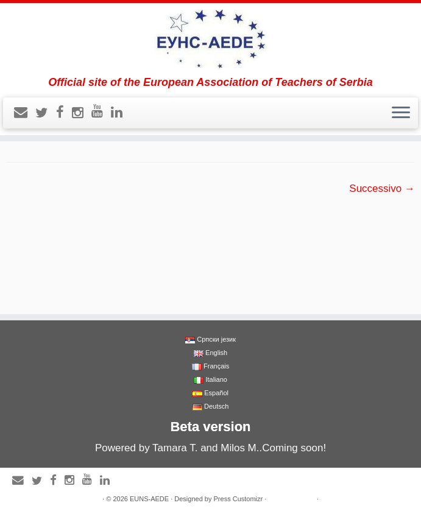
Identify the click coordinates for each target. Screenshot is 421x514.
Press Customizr (238, 498)
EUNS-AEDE (149, 498)
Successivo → (382, 188)
